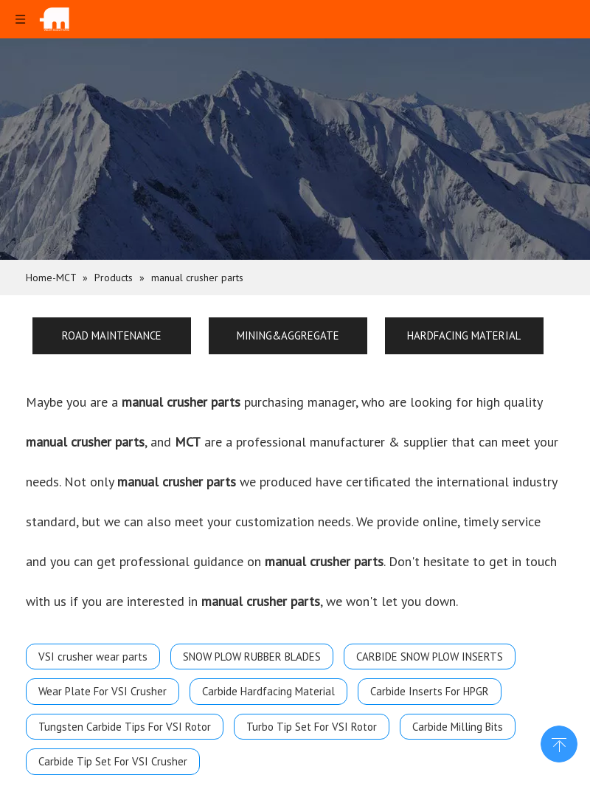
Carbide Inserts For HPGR (429, 691)
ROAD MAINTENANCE (112, 335)
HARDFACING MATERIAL (464, 335)
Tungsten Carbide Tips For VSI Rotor (124, 727)
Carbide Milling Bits (457, 727)
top (559, 742)
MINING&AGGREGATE (288, 335)
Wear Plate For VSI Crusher (102, 691)
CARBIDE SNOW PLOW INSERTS (429, 657)
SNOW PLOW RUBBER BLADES (252, 657)
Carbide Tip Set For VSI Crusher (112, 761)
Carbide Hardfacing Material (268, 691)
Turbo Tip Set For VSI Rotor (311, 727)
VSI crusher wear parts (93, 657)
